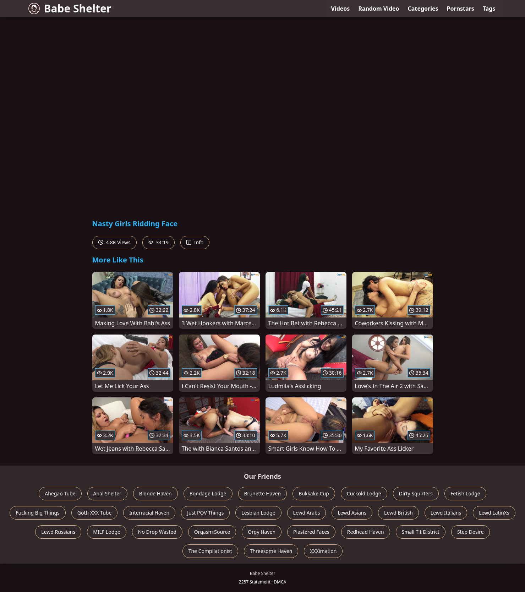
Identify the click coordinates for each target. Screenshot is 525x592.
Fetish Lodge (465, 493)
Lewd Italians (446, 512)
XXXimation (323, 551)
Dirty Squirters (416, 493)
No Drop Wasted (157, 531)
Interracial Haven (149, 512)
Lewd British (398, 512)
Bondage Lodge (208, 493)
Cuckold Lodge (364, 493)
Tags (489, 8)
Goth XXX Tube (94, 512)
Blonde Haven (155, 493)
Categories (423, 8)
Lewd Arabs (306, 512)
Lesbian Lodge (258, 512)
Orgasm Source (212, 531)
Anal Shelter (107, 493)
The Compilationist (210, 551)
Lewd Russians (58, 531)
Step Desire (470, 531)
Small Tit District (420, 531)
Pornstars (460, 8)
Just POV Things (205, 512)
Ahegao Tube (60, 493)
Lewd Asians (352, 512)
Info (194, 242)
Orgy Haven (261, 531)
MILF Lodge (106, 531)
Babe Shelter (69, 8)
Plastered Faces (311, 531)
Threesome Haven (271, 551)
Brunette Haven (262, 493)
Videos (340, 8)
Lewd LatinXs (494, 512)
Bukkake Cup (314, 493)
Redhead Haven (365, 531)
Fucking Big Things (38, 512)
